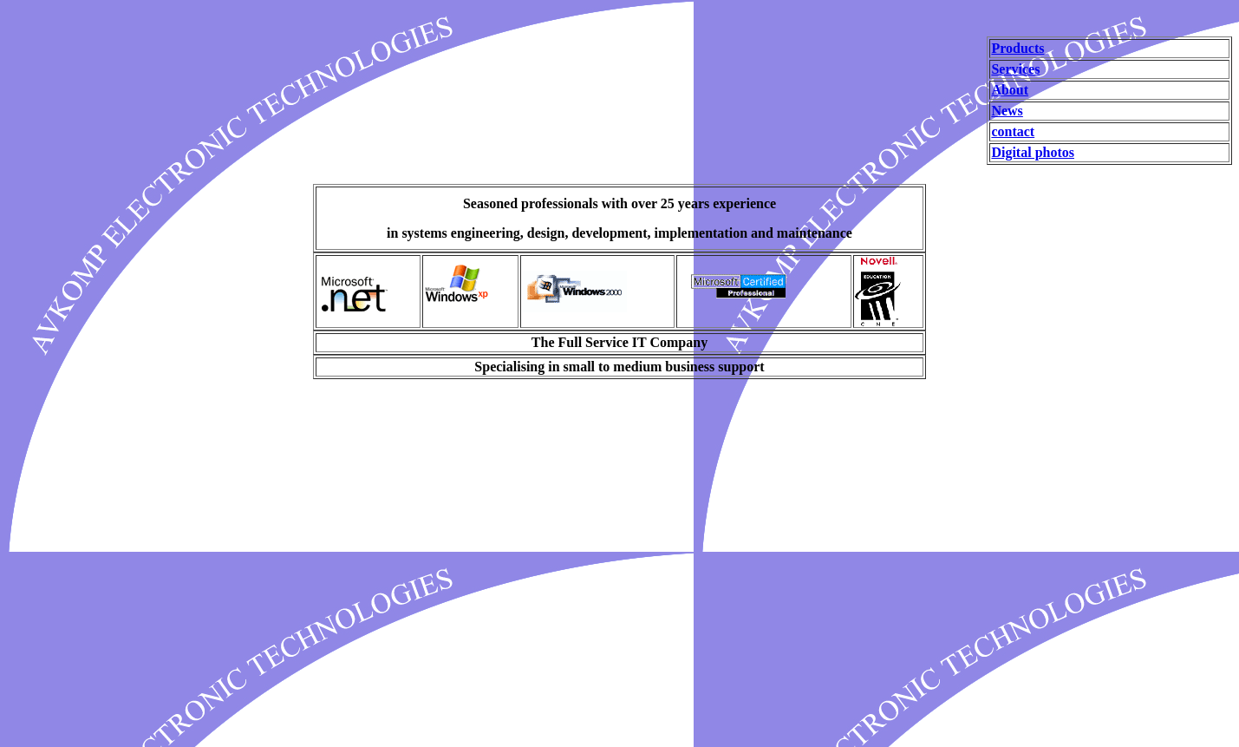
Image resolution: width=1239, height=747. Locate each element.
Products (1017, 48)
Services (1015, 69)
